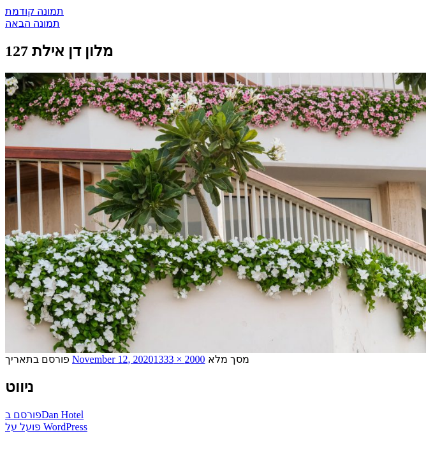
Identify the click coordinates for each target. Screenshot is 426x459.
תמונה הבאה (32, 23)
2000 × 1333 (179, 359)
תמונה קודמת (34, 11)
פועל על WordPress (46, 426)
